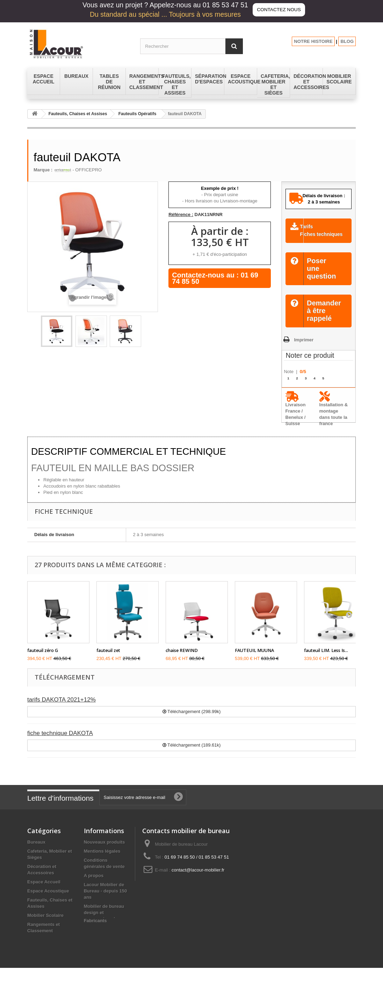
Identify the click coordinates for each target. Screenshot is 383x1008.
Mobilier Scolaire (45, 924)
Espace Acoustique (48, 899)
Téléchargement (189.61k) (191, 753)
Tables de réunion (46, 963)
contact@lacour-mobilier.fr (198, 878)
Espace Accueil (43, 890)
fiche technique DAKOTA (60, 742)
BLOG (347, 41)
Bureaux (36, 850)
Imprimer (303, 348)
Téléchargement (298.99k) (191, 720)
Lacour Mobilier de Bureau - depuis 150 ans (105, 900)
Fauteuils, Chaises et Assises (78, 113)
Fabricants (95, 960)
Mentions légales (102, 859)
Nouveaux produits (104, 850)
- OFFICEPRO (78, 169)
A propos (94, 884)
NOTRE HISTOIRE (313, 41)
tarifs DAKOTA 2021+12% (61, 708)
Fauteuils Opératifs (137, 113)
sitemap (92, 952)
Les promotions (101, 943)
